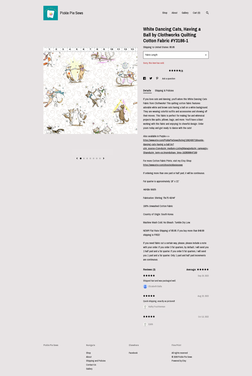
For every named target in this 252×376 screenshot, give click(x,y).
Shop (164, 12)
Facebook (133, 352)
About (174, 12)
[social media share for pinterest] (157, 78)
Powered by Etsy (179, 360)
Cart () (196, 12)
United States (161, 47)
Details (147, 90)
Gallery (185, 12)
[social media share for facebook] (144, 78)
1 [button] (80, 158)
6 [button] (97, 158)
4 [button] (90, 158)
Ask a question (168, 78)
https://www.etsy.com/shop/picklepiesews (163, 165)
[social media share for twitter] (151, 78)
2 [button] (84, 158)
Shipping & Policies (164, 90)
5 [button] (93, 158)
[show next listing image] (103, 158)
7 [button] (100, 158)
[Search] (207, 13)
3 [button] (87, 158)
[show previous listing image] (77, 158)
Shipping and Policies (96, 360)
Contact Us (91, 364)
